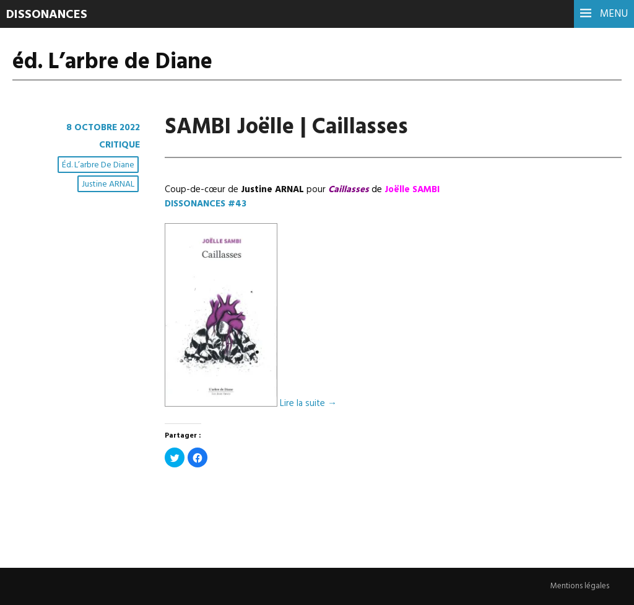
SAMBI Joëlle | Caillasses (286, 128)
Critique (119, 145)
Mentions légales (579, 586)
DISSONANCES (46, 15)
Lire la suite (308, 404)
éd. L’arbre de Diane (98, 165)
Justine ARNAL (108, 184)
